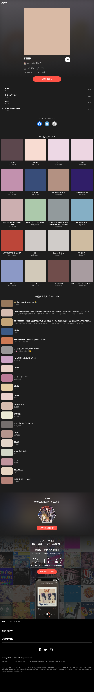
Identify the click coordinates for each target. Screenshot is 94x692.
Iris (35, 253)
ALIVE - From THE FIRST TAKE (81, 283)
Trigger (81, 162)
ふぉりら (12, 283)
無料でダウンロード (47, 572)
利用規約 (4, 661)
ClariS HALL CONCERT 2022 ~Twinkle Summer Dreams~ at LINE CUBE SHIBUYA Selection (58, 224)
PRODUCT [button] (7, 631)
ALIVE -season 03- (82, 192)
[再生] (67, 59)
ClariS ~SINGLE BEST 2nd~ (35, 223)
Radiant (35, 162)
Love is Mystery (58, 253)
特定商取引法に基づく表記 (57, 661)
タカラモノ (58, 162)
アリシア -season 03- (58, 192)
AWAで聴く (47, 79)
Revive (12, 162)
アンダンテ (81, 253)
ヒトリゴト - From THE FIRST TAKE (12, 223)
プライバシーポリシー (18, 661)
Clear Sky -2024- (81, 223)
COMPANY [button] (7, 638)
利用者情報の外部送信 (37, 661)
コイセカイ (35, 283)
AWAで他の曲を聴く (47, 528)
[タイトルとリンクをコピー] (54, 123)
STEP (18, 621)
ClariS (38, 63)
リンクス (12, 192)
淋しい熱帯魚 (58, 283)
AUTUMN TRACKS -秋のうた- (12, 253)
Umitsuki (35, 192)
